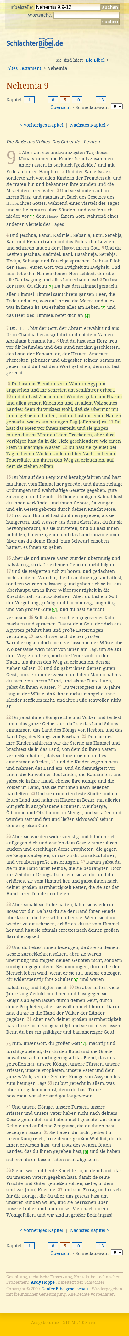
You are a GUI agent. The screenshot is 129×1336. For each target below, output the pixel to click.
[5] (54, 610)
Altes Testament (24, 68)
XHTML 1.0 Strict (79, 1322)
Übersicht (60, 107)
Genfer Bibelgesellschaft (65, 1289)
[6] (76, 980)
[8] (85, 1152)
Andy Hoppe (43, 1282)
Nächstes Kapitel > (89, 125)
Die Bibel (95, 60)
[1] (32, 217)
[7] (83, 1044)
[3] (103, 308)
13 (101, 99)
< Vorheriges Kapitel (41, 125)
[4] (87, 316)
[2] (50, 287)
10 (77, 99)
